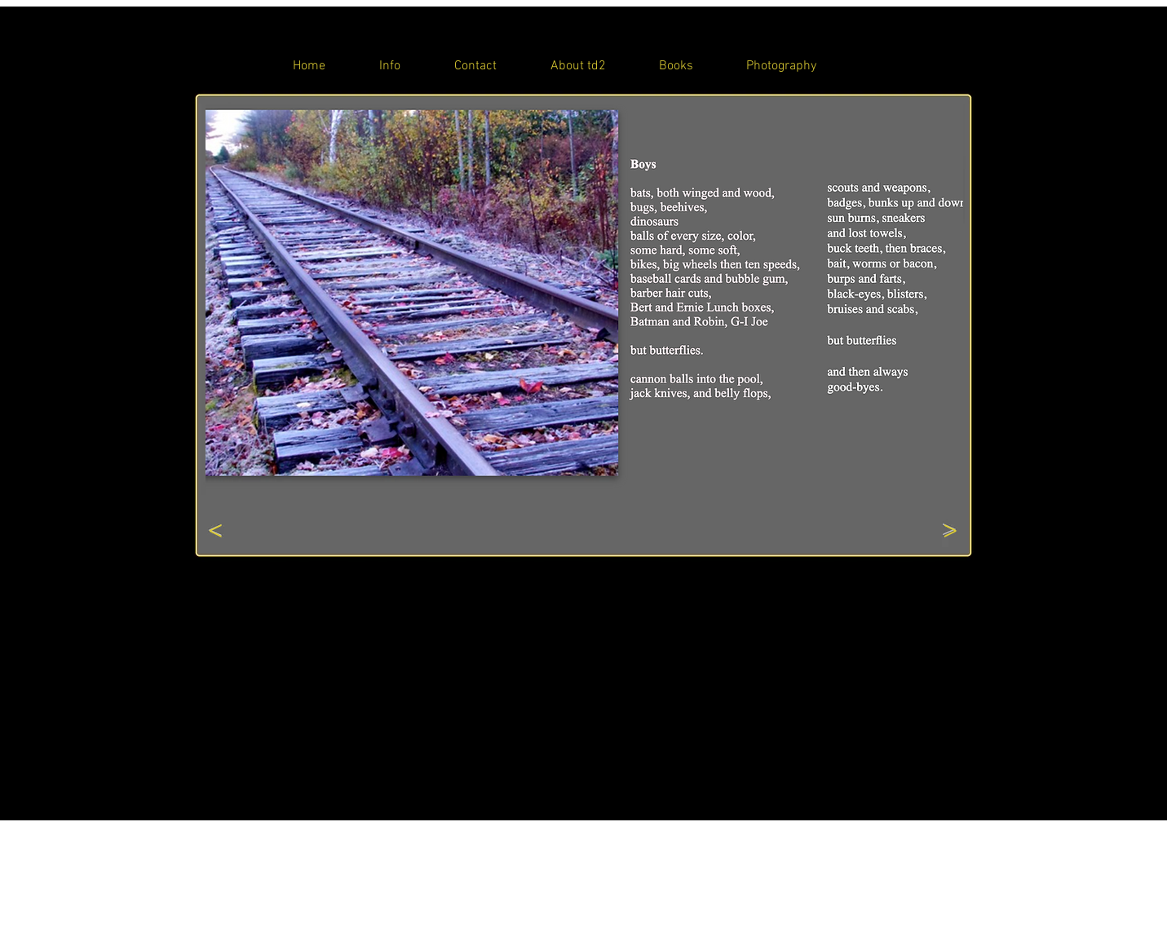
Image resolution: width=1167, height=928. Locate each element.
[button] (584, 300)
